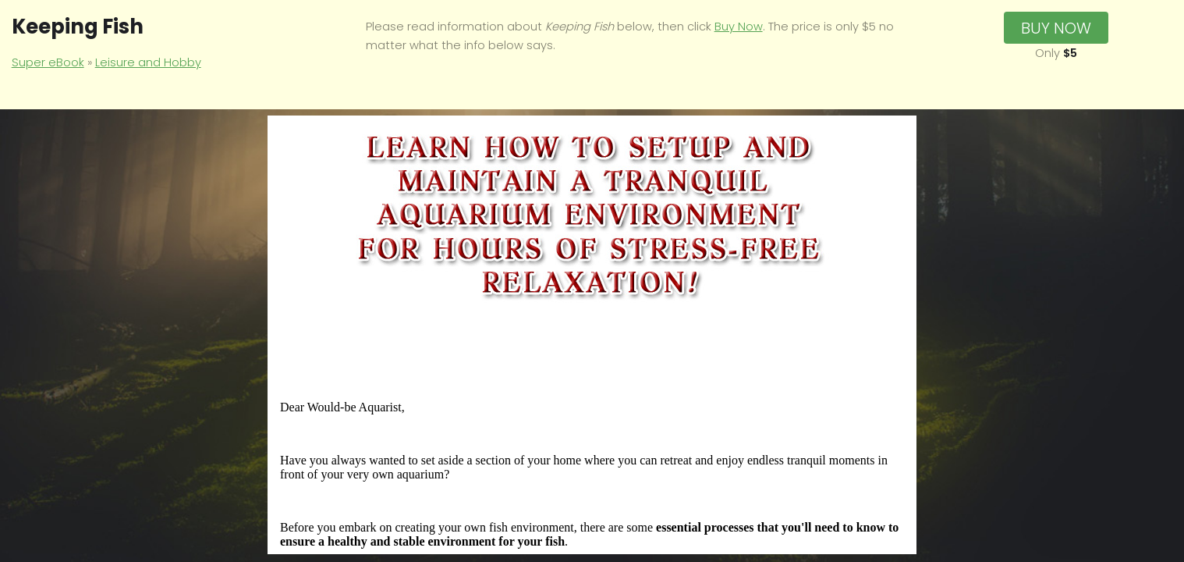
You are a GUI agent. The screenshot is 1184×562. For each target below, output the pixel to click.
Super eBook (48, 62)
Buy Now (738, 26)
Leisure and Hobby (148, 62)
